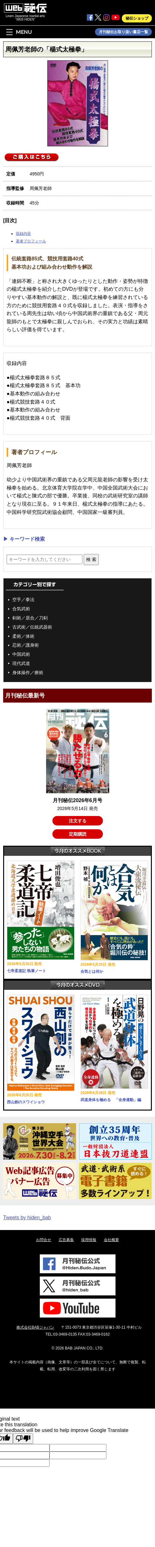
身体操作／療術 (27, 672)
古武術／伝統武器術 (32, 627)
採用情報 (88, 1240)
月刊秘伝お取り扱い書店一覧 (123, 32)
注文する (77, 820)
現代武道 (21, 663)
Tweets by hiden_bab (27, 1217)
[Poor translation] (23, 1438)
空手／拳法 (23, 599)
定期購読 (77, 834)
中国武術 (21, 654)
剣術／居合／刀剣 (30, 617)
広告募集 (66, 1240)
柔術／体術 (23, 636)
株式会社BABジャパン (35, 1327)
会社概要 (111, 1240)
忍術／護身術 (25, 645)
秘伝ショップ (137, 18)
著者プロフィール (31, 241)
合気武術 (21, 608)
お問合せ (43, 1240)
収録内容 (23, 233)
